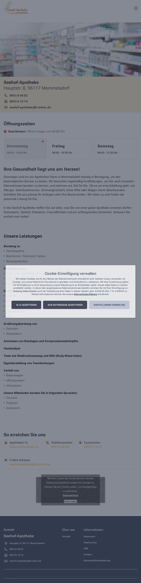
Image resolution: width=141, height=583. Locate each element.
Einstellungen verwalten (109, 305)
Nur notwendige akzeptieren (65, 305)
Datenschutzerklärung (85, 294)
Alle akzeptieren (26, 305)
